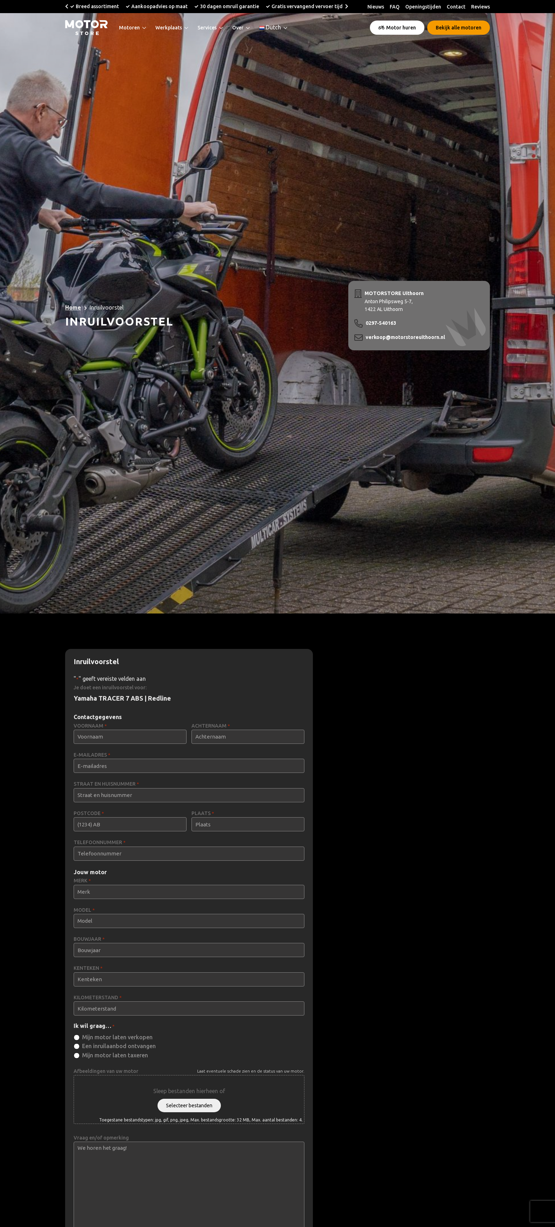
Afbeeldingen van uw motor (106, 1071)
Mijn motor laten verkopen (117, 1037)
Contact (456, 7)
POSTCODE (89, 813)
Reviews (480, 7)
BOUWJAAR (89, 939)
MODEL (84, 910)
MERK (82, 880)
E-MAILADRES (92, 755)
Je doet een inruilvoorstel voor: (110, 687)
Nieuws (375, 7)
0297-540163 (381, 323)
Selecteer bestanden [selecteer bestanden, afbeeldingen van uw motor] (189, 1105)
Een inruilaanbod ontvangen (119, 1046)
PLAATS (202, 813)
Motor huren (397, 27)
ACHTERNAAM (210, 726)
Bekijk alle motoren (458, 27)
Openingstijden (423, 7)
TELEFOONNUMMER (100, 842)
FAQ (395, 7)
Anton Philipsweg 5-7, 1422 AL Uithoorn (394, 300)
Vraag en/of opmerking (101, 1138)
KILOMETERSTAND (98, 997)
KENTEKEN (88, 968)
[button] (66, 6)
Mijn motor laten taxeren (115, 1055)
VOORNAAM (90, 726)
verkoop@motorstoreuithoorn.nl (405, 337)
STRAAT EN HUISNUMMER (106, 784)
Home (73, 307)
